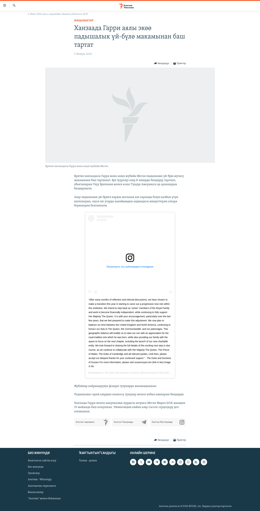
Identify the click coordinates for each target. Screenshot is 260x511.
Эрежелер (34, 473)
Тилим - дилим (88, 460)
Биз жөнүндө (35, 467)
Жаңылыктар (83, 20)
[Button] (161, 63)
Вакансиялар (35, 492)
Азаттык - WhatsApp (40, 479)
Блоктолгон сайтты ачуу (42, 460)
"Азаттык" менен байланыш (44, 498)
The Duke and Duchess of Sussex (122, 372)
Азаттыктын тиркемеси (42, 485)
